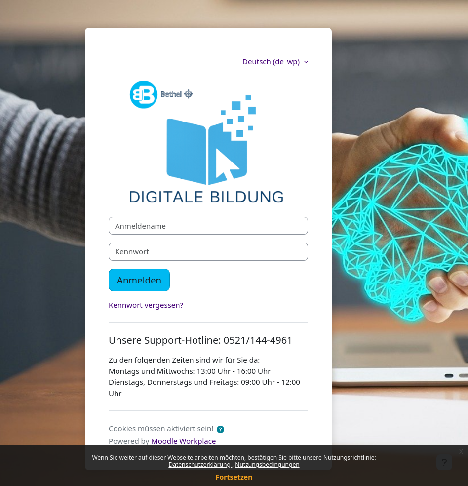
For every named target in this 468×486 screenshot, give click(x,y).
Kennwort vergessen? (146, 305)
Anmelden (139, 280)
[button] (220, 429)
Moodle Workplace (183, 441)
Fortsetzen (234, 477)
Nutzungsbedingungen (267, 464)
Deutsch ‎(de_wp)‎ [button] (272, 61)
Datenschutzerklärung (200, 464)
